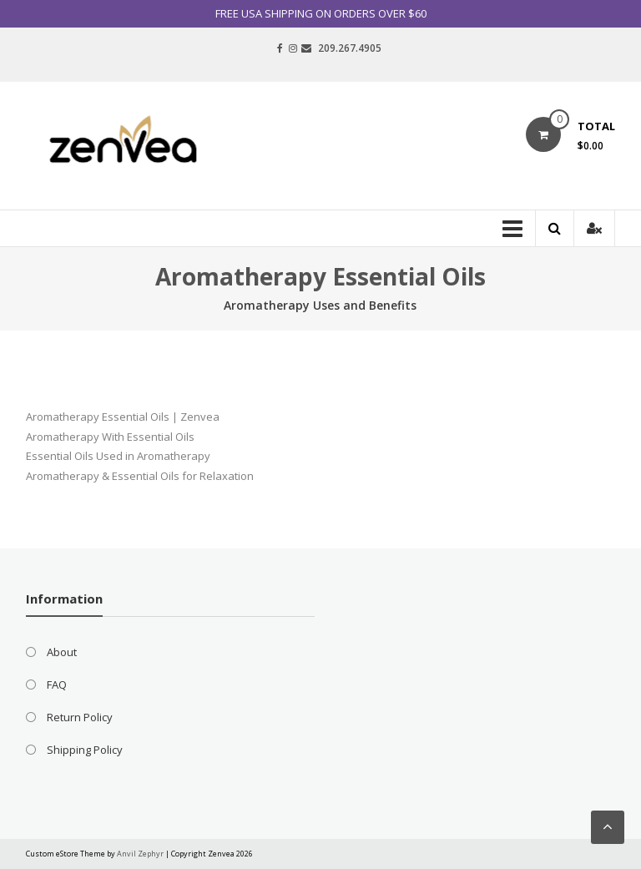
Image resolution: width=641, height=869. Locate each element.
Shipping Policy (85, 749)
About (62, 651)
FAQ (57, 684)
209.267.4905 (349, 48)
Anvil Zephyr (140, 853)
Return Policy (80, 717)
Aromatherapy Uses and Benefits (320, 305)
